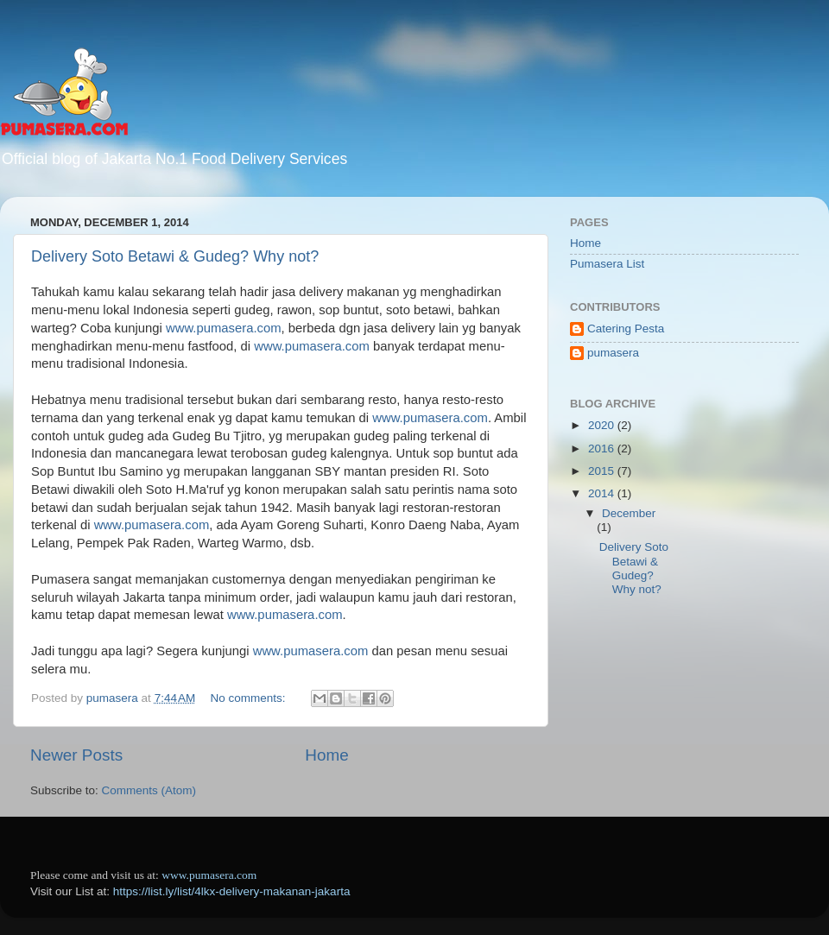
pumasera (613, 352)
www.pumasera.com (224, 328)
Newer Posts (76, 755)
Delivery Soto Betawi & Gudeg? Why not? (175, 256)
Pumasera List (607, 263)
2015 (602, 470)
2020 (602, 425)
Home (326, 755)
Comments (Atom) (149, 790)
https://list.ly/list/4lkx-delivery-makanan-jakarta (232, 891)
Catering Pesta (625, 328)
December (628, 513)
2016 (602, 448)
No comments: (250, 698)
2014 (602, 493)
